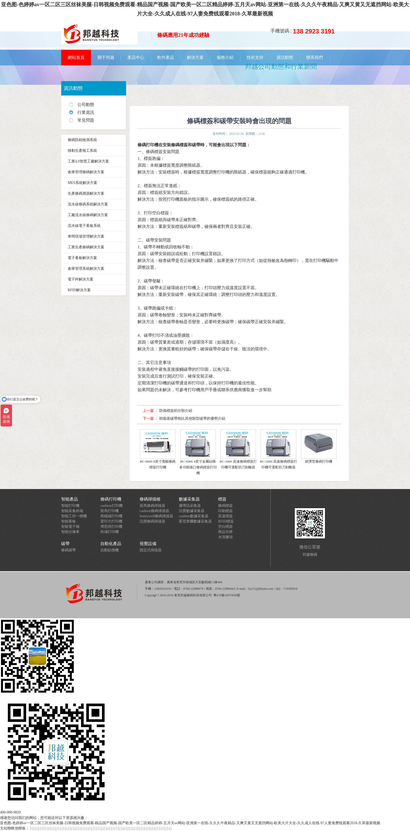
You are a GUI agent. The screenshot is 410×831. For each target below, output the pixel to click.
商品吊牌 (225, 532)
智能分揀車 (70, 532)
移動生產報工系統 (82, 151)
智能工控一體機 (74, 516)
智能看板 (68, 521)
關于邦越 (106, 57)
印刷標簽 (225, 511)
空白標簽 (225, 527)
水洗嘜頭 (225, 537)
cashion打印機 (111, 506)
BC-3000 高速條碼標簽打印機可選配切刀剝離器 (238, 449)
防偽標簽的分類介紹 (175, 411)
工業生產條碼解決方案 (86, 247)
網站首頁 (76, 57)
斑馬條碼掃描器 (152, 506)
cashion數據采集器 (193, 516)
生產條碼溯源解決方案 (86, 193)
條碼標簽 (225, 506)
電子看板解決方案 (82, 258)
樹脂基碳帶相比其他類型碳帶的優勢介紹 (192, 418)
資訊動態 (284, 57)
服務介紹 (225, 57)
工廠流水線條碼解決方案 (88, 215)
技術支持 (255, 57)
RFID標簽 (226, 521)
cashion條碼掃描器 (154, 511)
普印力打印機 (111, 521)
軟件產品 (165, 57)
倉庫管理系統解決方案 (86, 269)
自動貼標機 (109, 550)
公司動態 (85, 104)
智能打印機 (70, 506)
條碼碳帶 (68, 550)
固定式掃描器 (151, 550)
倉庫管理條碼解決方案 (86, 172)
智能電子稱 (70, 527)
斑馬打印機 (109, 511)
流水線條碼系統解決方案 (88, 204)
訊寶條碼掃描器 (152, 521)
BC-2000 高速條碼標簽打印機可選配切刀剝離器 (278, 449)
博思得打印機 (111, 527)
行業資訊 (85, 112)
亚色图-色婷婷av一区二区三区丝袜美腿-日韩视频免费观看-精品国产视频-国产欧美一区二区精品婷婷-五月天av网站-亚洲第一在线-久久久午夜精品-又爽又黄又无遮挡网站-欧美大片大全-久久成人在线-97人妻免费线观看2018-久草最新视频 (190, 823)
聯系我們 (314, 57)
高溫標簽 (225, 516)
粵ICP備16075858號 (226, 595)
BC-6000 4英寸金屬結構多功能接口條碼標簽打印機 (198, 452)
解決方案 (195, 57)
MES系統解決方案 (82, 183)
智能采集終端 (72, 511)
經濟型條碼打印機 (319, 446)
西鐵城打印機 (111, 516)
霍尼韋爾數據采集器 (195, 521)
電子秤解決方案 (80, 279)
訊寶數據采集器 (191, 511)
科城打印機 (109, 532)
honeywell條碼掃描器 (156, 516)
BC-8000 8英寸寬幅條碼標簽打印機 (157, 449)
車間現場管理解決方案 (86, 236)
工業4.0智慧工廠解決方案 (88, 161)
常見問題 (85, 120)
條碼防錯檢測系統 (82, 140)
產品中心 (135, 57)
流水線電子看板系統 (84, 226)
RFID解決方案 (79, 290)
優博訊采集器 (190, 506)
